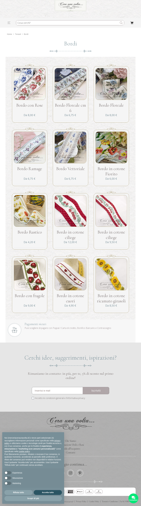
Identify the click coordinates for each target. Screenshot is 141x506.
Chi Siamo (70, 441)
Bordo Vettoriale (70, 168)
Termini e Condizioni (110, 501)
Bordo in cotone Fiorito (111, 171)
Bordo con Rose (29, 105)
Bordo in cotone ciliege (70, 234)
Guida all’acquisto (70, 448)
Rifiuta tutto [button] (18, 492)
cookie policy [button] (24, 451)
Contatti (70, 452)
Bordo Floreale (111, 105)
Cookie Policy (94, 501)
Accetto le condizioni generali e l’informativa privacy (60, 398)
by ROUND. (125, 501)
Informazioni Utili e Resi (70, 444)
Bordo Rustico (30, 232)
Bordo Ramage (29, 168)
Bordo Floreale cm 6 (70, 108)
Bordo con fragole (30, 295)
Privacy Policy (81, 501)
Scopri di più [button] (33, 498)
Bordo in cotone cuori (70, 298)
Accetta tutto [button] (48, 492)
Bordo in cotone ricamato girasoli (111, 298)
